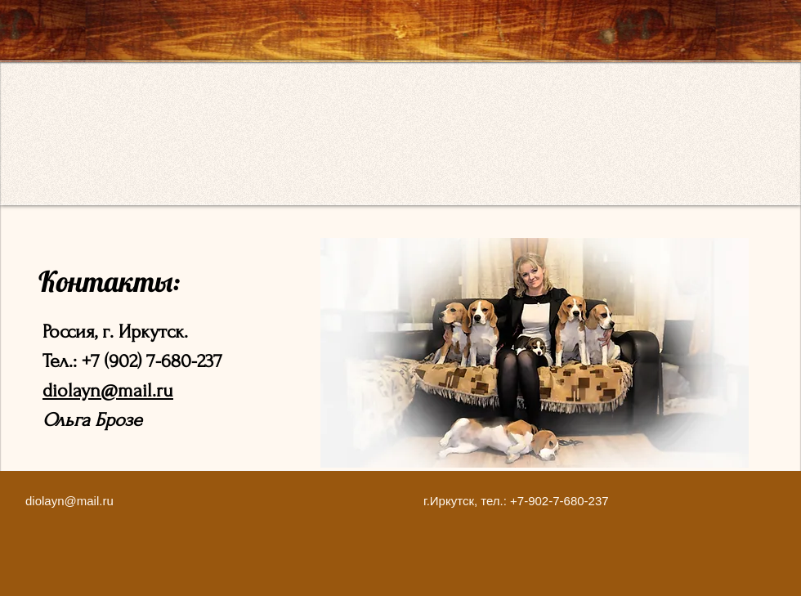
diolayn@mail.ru (108, 390)
